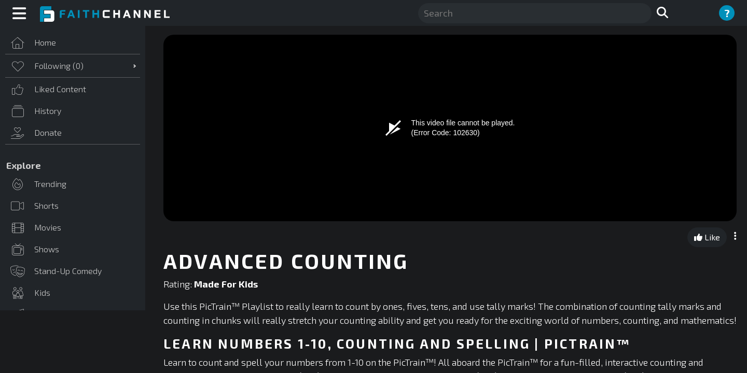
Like (707, 237)
